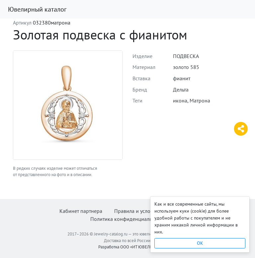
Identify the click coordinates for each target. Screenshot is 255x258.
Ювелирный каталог (37, 9)
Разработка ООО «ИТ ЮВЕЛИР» (127, 247)
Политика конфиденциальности (127, 219)
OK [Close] (200, 243)
